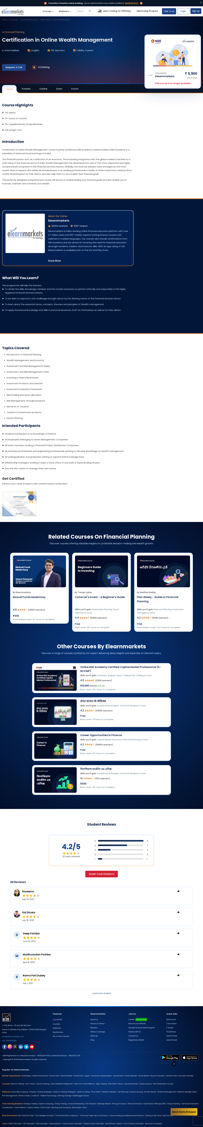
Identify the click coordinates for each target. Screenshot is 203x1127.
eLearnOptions (55, 1123)
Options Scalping (46, 1103)
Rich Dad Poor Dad (26, 1115)
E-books (169, 1027)
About (11, 90)
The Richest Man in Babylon (67, 1115)
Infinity (57, 1019)
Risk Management (9, 1095)
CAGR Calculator (15, 1123)
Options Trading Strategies (64, 1092)
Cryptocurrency (145, 1084)
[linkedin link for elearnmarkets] (20, 1046)
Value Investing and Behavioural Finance (126, 1115)
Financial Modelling (76, 1103)
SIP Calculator (29, 1123)
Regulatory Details (136, 1040)
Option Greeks (33, 1107)
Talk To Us (169, 11)
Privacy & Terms (97, 1023)
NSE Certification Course (163, 1084)
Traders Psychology (48, 1095)
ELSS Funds (45, 1107)
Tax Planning (123, 1092)
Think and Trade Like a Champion (94, 1115)
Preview (26, 88)
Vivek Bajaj (25, 1076)
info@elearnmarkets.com (13, 1036)
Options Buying (136, 1092)
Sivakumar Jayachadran (101, 1076)
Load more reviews (101, 993)
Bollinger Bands (104, 1103)
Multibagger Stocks (81, 1095)
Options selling (83, 1092)
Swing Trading (61, 1103)
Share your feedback (101, 874)
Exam (59, 88)
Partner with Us (134, 1032)
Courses (48, 11)
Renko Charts (24, 1095)
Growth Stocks (150, 1092)
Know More (54, 260)
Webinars (65, 11)
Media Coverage (98, 1032)
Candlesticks (7, 1107)
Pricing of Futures (119, 1103)
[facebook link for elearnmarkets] (4, 1046)
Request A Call (14, 67)
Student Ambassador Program (141, 1027)
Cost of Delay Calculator (133, 1123)
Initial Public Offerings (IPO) (154, 1103)
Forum (74, 88)
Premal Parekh (66, 1076)
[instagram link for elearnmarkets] (10, 1046)
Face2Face (171, 1032)
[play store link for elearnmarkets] (171, 1057)
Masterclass (58, 1032)
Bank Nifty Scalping (20, 1092)
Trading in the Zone (153, 1115)
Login (183, 11)
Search (84, 11)
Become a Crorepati (153, 1123)
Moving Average (64, 1095)
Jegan (87, 1076)
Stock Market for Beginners (62, 1084)
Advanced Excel (131, 1084)
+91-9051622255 (9, 1040)
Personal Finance (135, 1103)
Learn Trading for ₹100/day (114, 10)
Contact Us (133, 1036)
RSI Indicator (91, 1103)
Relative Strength (109, 1092)
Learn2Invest (171, 1040)
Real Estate (76, 1107)
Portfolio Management (166, 1092)
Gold (85, 1107)
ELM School (171, 1019)
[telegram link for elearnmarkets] (26, 1046)
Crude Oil (35, 1095)
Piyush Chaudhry (157, 1076)
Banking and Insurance (61, 1107)
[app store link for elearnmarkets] (190, 1057)
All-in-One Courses (61, 1036)
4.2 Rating (41, 67)
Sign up (196, 11)
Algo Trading (101, 1084)
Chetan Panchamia (40, 1076)
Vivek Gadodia (131, 1076)
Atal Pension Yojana (113, 1123)
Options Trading (17, 1084)
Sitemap (94, 1036)
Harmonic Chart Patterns (84, 1084)
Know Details (131, 3)
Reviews (94, 1027)
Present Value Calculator (94, 1123)
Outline (43, 88)
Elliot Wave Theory (115, 1084)
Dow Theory (30, 1084)
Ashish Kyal (54, 1076)
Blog (92, 1040)
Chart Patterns (20, 1107)
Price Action (96, 1092)
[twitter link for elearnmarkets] (15, 1046)
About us (94, 1019)
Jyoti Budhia (118, 1076)
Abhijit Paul (78, 1076)
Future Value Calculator (72, 1123)
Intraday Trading (30, 1103)
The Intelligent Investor (44, 1115)
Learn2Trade (171, 1036)
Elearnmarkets (58, 221)
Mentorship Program (147, 11)
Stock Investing (43, 1084)
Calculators (171, 1023)
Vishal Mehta (143, 1076)
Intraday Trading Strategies (40, 1092)
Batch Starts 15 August (184, 1111)
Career (137, 1019)
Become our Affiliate (137, 1023)
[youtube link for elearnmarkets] (31, 1046)
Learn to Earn (167, 1115)
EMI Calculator (42, 1123)
